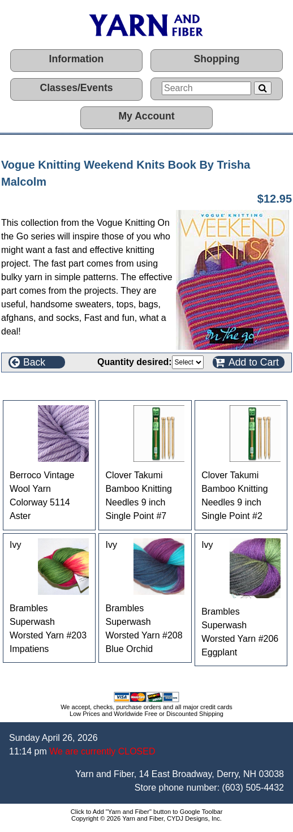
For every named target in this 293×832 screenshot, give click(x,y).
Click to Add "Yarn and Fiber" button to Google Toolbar (147, 811)
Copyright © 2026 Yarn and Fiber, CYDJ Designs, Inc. (146, 818)
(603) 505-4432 (253, 787)
